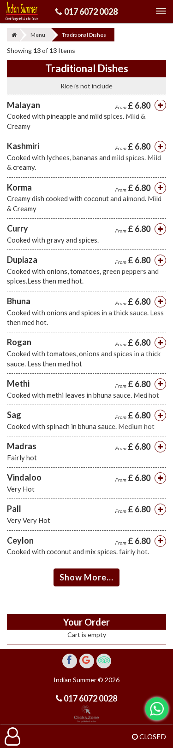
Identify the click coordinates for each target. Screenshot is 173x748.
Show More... (86, 577)
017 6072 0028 (91, 11)
